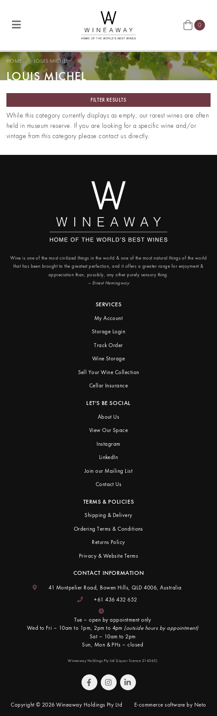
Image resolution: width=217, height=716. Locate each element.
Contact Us (109, 484)
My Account (108, 318)
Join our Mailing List (108, 470)
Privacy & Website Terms (108, 555)
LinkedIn (108, 457)
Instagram (108, 443)
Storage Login (108, 331)
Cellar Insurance (108, 385)
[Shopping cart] (194, 24)
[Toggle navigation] (16, 25)
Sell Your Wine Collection (108, 372)
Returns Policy (108, 542)
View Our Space (108, 430)
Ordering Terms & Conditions (108, 528)
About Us (109, 416)
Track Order (108, 345)
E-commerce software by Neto (170, 704)
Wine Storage (108, 358)
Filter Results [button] (108, 100)
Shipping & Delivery (108, 515)
